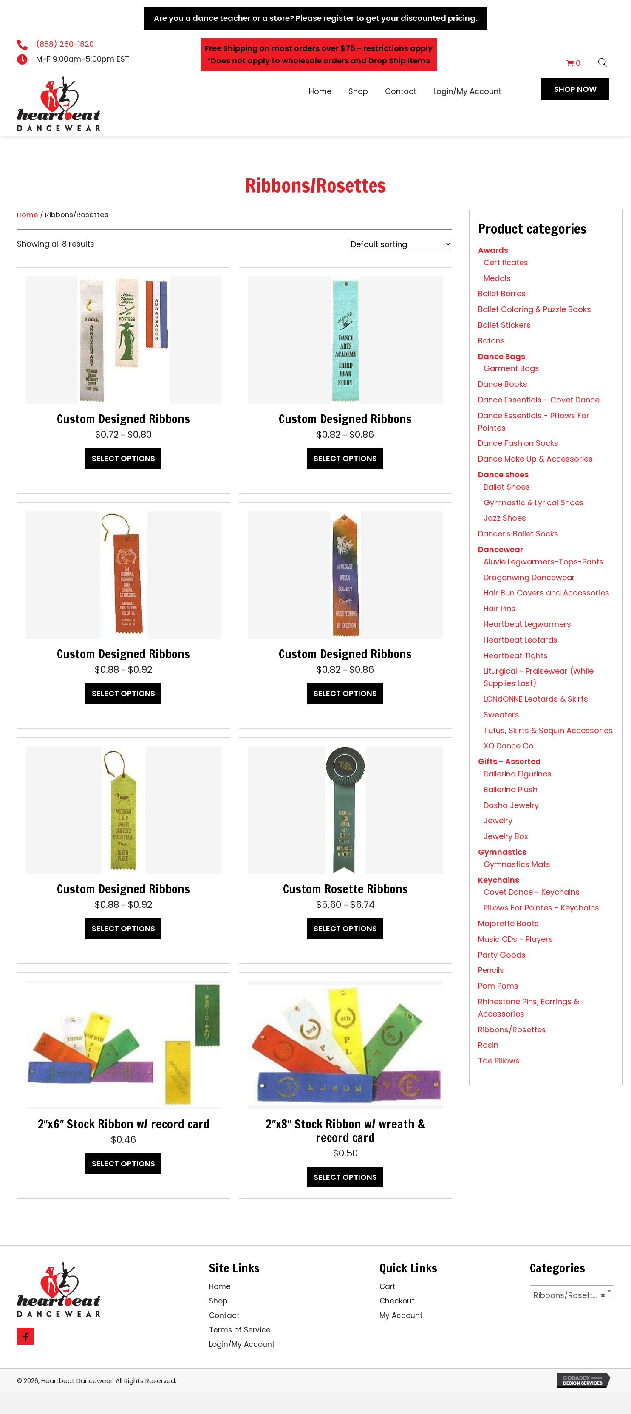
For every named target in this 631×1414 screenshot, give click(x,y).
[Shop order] (400, 244)
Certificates (506, 262)
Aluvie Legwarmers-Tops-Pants (543, 561)
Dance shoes (503, 474)
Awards (493, 250)
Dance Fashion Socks (518, 443)
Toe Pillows (499, 1060)
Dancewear (500, 549)
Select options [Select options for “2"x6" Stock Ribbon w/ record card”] (123, 1163)
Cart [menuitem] (387, 1286)
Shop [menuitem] (218, 1301)
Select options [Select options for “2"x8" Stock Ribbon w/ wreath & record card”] (345, 1177)
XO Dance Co (509, 745)
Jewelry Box (506, 836)
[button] (575, 89)
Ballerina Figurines (518, 773)
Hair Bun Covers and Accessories (546, 592)
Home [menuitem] (220, 1286)
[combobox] (572, 1291)
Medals (497, 278)
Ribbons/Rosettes (512, 1029)
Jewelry (498, 820)
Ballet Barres (502, 293)
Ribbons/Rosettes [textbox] (569, 1295)
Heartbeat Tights (516, 655)
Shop (358, 91)
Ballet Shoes (507, 487)
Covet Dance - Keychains (532, 892)
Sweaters (501, 714)
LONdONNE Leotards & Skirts (536, 699)
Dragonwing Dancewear (529, 577)
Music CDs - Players (515, 939)
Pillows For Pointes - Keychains (541, 907)
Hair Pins (499, 608)
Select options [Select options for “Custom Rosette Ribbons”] (345, 928)
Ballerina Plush (511, 789)
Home (320, 91)
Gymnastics (502, 852)
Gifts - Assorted (509, 761)
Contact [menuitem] (224, 1315)
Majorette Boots (508, 923)
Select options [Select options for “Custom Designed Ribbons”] (123, 458)
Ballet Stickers (504, 325)
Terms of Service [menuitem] (240, 1330)
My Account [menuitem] (401, 1315)
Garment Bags (511, 368)
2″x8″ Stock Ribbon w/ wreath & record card (345, 1131)
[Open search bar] (602, 61)
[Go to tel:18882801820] (75, 44)
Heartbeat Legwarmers (527, 624)
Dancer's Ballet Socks (518, 533)
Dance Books (502, 384)
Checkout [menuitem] (397, 1301)
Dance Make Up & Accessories (535, 458)
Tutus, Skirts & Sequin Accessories (548, 730)
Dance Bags (501, 356)
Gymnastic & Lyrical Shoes (534, 502)
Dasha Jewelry (511, 805)
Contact (400, 91)
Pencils (491, 970)
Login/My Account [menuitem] (242, 1344)
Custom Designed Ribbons (123, 419)
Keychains (498, 880)
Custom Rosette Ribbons (345, 889)
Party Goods (502, 954)
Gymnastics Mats (517, 864)
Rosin (488, 1045)
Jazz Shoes (505, 518)
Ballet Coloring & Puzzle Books (534, 309)
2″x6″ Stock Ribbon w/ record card (123, 1124)
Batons (491, 340)
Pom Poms (498, 985)
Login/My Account (467, 91)
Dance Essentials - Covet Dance (539, 399)
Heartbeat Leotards (520, 640)
